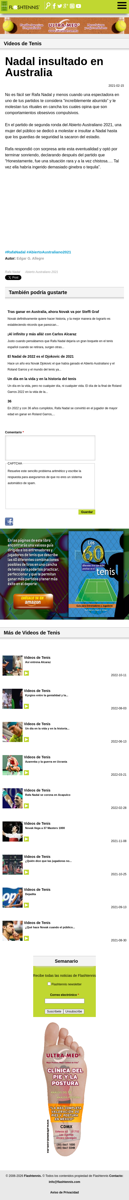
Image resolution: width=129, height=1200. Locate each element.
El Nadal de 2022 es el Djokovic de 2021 (41, 356)
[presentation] (46, 496)
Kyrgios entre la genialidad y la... (46, 695)
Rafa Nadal (12, 272)
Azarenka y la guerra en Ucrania (46, 761)
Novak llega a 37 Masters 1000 (45, 827)
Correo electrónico (64, 995)
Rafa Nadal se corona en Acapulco (47, 794)
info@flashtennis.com (64, 1182)
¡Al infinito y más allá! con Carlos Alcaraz (42, 334)
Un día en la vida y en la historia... (47, 728)
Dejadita (30, 894)
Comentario (14, 432)
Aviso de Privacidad (64, 1192)
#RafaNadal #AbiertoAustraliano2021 (38, 252)
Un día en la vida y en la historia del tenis (42, 379)
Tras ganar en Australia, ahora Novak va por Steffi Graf (53, 312)
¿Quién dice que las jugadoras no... (48, 860)
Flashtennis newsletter (66, 984)
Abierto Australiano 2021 (41, 272)
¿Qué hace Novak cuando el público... (50, 927)
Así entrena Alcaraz (38, 662)
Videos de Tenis (37, 658)
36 (10, 401)
